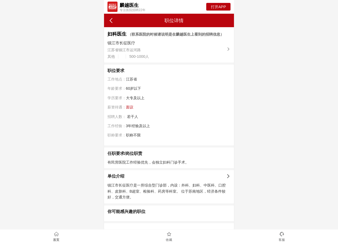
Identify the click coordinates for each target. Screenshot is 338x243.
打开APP (218, 7)
